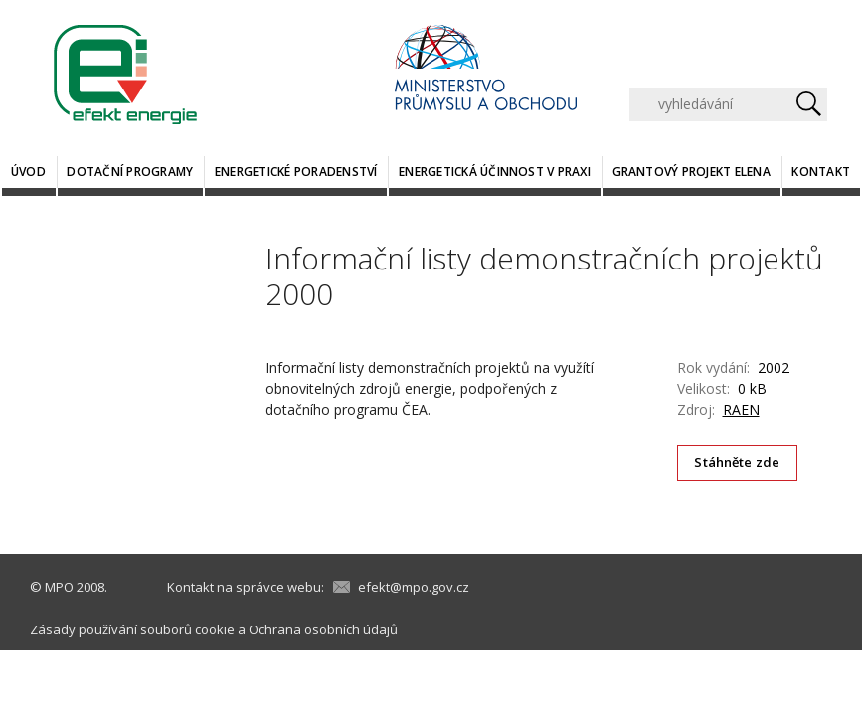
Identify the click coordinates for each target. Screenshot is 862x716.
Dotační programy (130, 171)
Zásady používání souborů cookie (132, 629)
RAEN (741, 409)
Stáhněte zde (736, 462)
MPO (59, 587)
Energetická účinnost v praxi (495, 171)
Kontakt (820, 171)
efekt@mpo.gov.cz (413, 587)
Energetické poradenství (296, 171)
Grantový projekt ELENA (691, 171)
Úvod (28, 171)
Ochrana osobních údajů (323, 629)
